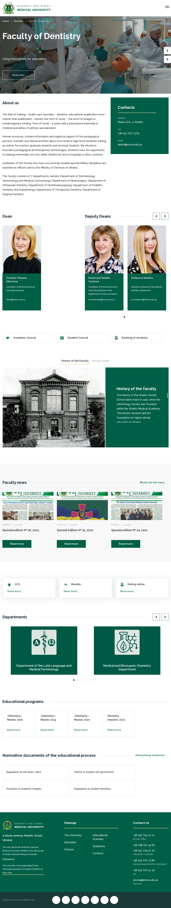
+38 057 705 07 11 (143, 835)
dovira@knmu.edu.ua (145, 880)
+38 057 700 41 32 (144, 870)
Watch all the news (154, 482)
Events (6, 525)
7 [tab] (91, 680)
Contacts (98, 853)
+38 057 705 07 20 (144, 850)
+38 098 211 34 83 (144, 845)
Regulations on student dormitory (102, 788)
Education (70, 842)
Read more (19, 75)
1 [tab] (124, 317)
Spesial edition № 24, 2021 (129, 530)
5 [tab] (85, 680)
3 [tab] (79, 680)
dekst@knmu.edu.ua (130, 144)
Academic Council (28, 338)
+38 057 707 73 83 (128, 133)
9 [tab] (97, 680)
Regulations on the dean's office (34, 772)
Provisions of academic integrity (34, 788)
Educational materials (152, 755)
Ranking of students (136, 338)
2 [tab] (127, 317)
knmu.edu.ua (8, 859)
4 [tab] (82, 680)
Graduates (99, 846)
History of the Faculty (75, 360)
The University (73, 835)
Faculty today (100, 360)
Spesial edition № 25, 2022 (75, 530)
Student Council (82, 338)
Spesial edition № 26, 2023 (20, 530)
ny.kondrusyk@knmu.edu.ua (101, 300)
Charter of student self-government (102, 772)
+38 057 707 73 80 (144, 860)
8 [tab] (94, 680)
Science (69, 849)
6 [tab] (88, 680)
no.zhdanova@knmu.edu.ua (144, 300)
